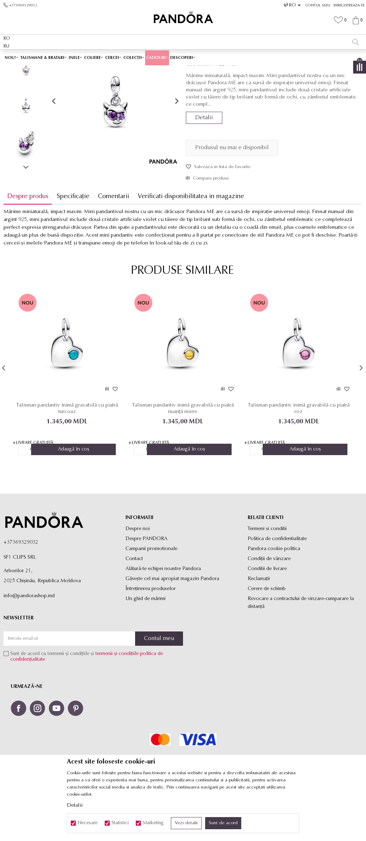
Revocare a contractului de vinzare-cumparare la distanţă (301, 653)
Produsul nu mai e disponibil (232, 198)
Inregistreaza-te (349, 5)
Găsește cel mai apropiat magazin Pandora (172, 629)
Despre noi (137, 579)
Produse (128, 70)
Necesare (88, 823)
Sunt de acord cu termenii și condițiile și (86, 707)
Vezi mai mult (269, 56)
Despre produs (27, 246)
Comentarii (113, 246)
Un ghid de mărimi (145, 649)
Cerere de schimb (267, 639)
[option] (183, 57)
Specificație (73, 246)
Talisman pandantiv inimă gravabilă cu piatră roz (297, 458)
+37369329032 (21, 592)
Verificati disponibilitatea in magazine (191, 246)
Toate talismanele (157, 70)
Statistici (120, 823)
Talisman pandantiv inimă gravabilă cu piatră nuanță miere (182, 458)
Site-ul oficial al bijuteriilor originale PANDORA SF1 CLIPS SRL (60, 70)
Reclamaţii (259, 629)
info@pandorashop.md (29, 646)
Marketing (153, 823)
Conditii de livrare (267, 619)
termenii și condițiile (117, 704)
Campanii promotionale (151, 599)
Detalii (204, 168)
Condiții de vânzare (269, 609)
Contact (134, 609)
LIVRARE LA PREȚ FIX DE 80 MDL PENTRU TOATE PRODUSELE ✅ (167, 57)
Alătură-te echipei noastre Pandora (163, 619)
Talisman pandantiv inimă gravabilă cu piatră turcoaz (67, 458)
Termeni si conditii (267, 579)
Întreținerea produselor (150, 639)
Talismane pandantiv (197, 70)
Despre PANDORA (146, 589)
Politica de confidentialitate (277, 589)
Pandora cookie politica (274, 599)
